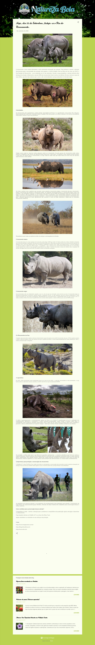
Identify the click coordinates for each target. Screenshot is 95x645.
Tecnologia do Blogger (47, 638)
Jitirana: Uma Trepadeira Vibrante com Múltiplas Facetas (31, 618)
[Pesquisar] (81, 4)
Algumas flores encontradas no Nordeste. (27, 581)
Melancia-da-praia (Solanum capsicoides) (27, 599)
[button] (78, 22)
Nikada (51, 640)
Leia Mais (76, 594)
